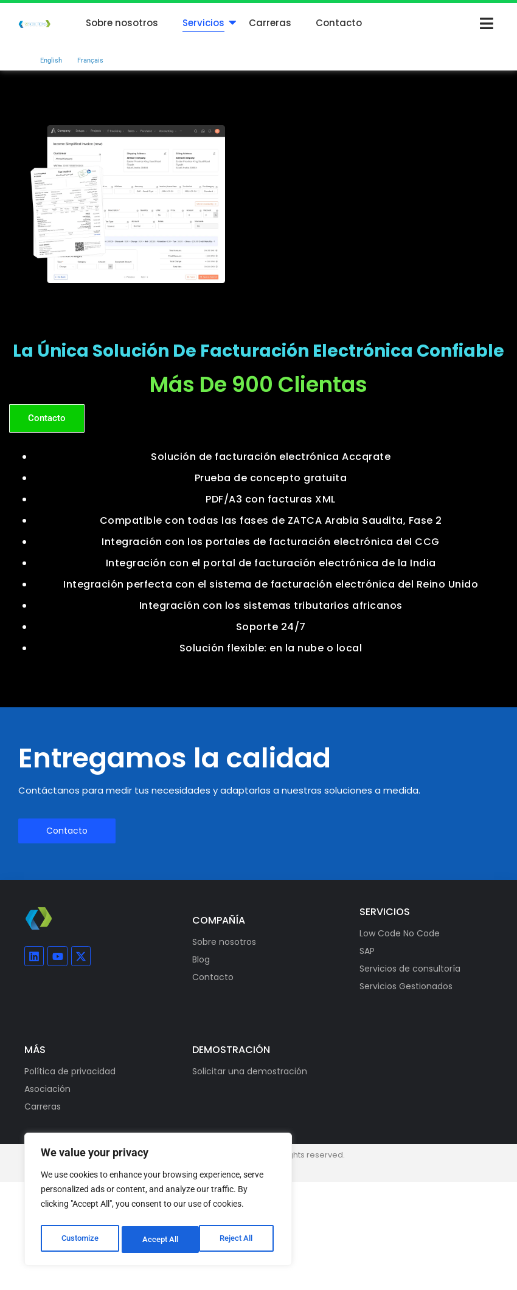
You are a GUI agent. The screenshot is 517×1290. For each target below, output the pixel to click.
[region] (158, 1202)
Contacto (339, 22)
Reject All (159, 1239)
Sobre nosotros (122, 22)
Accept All (238, 1239)
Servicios (203, 22)
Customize (79, 1239)
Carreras (270, 22)
